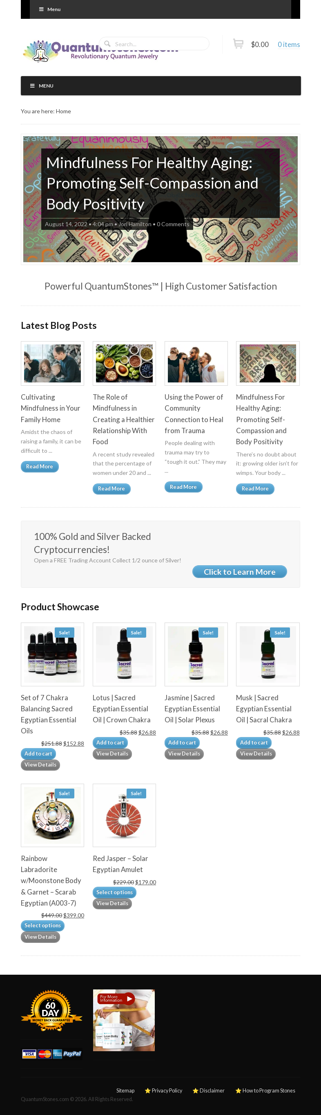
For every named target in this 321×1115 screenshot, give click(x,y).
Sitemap (125, 1091)
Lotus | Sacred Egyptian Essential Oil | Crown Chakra (122, 708)
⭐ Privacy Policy (163, 1091)
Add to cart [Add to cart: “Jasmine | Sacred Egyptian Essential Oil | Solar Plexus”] (182, 743)
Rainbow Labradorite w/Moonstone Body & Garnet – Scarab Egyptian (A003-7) (51, 880)
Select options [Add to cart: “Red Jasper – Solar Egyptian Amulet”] (114, 892)
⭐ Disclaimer (208, 1091)
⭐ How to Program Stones (265, 1091)
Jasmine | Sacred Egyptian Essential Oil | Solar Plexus (192, 708)
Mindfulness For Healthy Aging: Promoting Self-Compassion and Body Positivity (152, 183)
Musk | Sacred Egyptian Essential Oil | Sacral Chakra (264, 708)
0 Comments (173, 223)
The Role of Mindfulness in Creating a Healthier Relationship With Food (124, 419)
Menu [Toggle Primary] (49, 9)
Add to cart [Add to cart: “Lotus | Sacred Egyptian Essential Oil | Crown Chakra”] (110, 743)
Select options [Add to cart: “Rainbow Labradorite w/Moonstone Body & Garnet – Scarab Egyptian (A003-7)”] (43, 925)
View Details (40, 765)
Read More (39, 466)
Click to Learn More (240, 571)
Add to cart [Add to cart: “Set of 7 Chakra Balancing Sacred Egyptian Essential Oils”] (38, 754)
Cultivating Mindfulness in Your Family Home (50, 408)
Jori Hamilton (135, 223)
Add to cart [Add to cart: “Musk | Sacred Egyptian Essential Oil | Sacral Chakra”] (254, 743)
